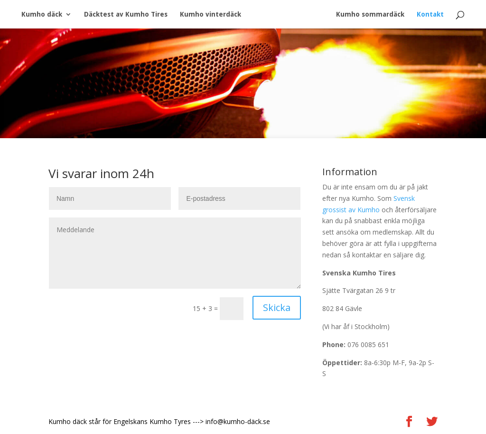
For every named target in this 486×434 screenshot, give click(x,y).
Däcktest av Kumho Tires (126, 14)
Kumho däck (41, 14)
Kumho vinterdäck (210, 14)
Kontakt (430, 14)
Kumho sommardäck (370, 14)
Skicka (276, 307)
